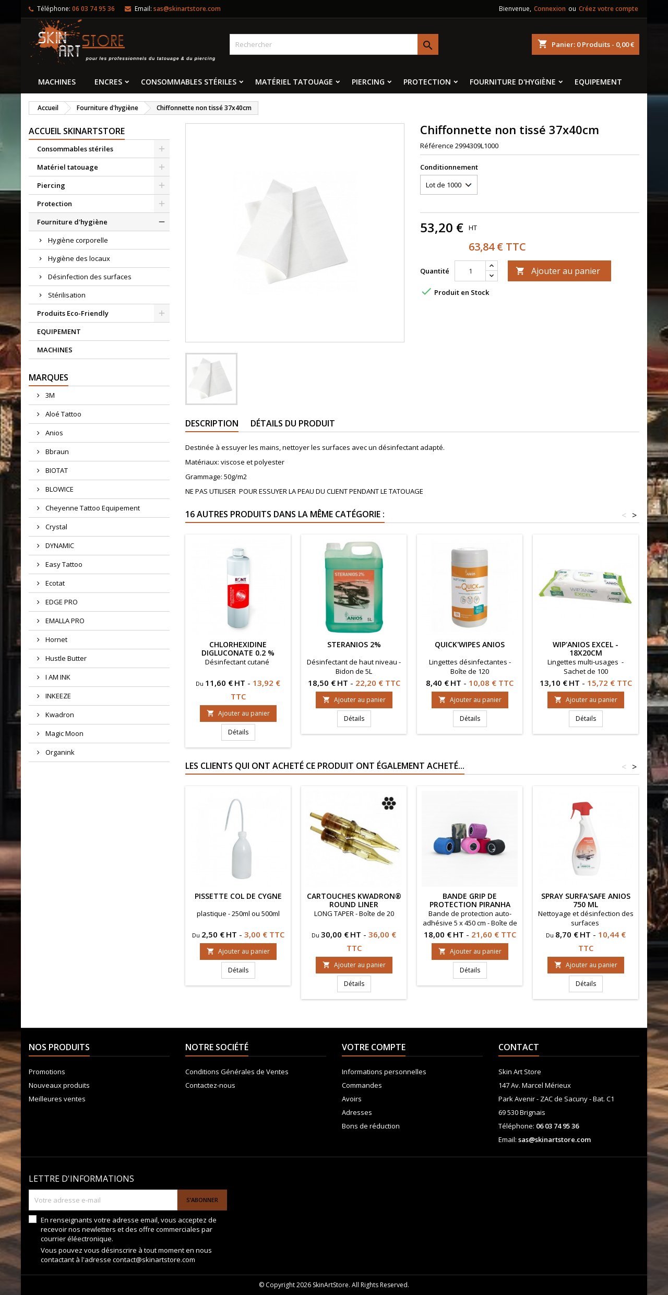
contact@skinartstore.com (154, 1259)
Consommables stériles (188, 82)
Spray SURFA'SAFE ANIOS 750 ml (585, 900)
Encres (108, 82)
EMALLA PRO (64, 620)
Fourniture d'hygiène (513, 82)
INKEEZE (57, 695)
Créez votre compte (608, 8)
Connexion (550, 8)
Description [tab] (211, 423)
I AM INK (57, 677)
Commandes (362, 1085)
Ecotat (54, 583)
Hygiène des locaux (79, 258)
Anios (53, 432)
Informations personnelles (384, 1071)
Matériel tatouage (294, 82)
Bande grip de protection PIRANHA (470, 900)
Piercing (368, 82)
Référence (437, 145)
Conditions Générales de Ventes (237, 1071)
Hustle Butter (65, 658)
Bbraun (56, 451)
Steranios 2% (354, 644)
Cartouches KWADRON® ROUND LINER (354, 900)
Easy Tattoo (63, 564)
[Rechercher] (334, 44)
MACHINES (57, 82)
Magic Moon (64, 733)
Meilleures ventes (57, 1098)
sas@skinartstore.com (187, 8)
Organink (59, 752)
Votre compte (373, 1047)
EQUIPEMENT (598, 82)
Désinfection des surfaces (90, 276)
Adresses (357, 1112)
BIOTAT (56, 470)
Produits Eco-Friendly (73, 313)
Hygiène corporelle (78, 240)
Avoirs (352, 1098)
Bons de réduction (371, 1126)
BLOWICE (59, 489)
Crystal (55, 526)
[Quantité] (470, 270)
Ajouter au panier (558, 271)
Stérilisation (67, 295)
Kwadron (59, 714)
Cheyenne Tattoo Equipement (92, 508)
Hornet (55, 639)
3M (49, 395)
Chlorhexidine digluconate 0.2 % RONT (238, 652)
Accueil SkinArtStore (77, 131)
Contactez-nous (210, 1085)
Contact (518, 1047)
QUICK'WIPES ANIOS (470, 644)
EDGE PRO (61, 602)
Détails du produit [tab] (292, 423)
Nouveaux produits (59, 1085)
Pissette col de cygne (238, 896)
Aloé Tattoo (62, 414)
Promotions (47, 1071)
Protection (427, 82)
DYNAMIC (59, 545)
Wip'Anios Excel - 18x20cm (585, 648)
